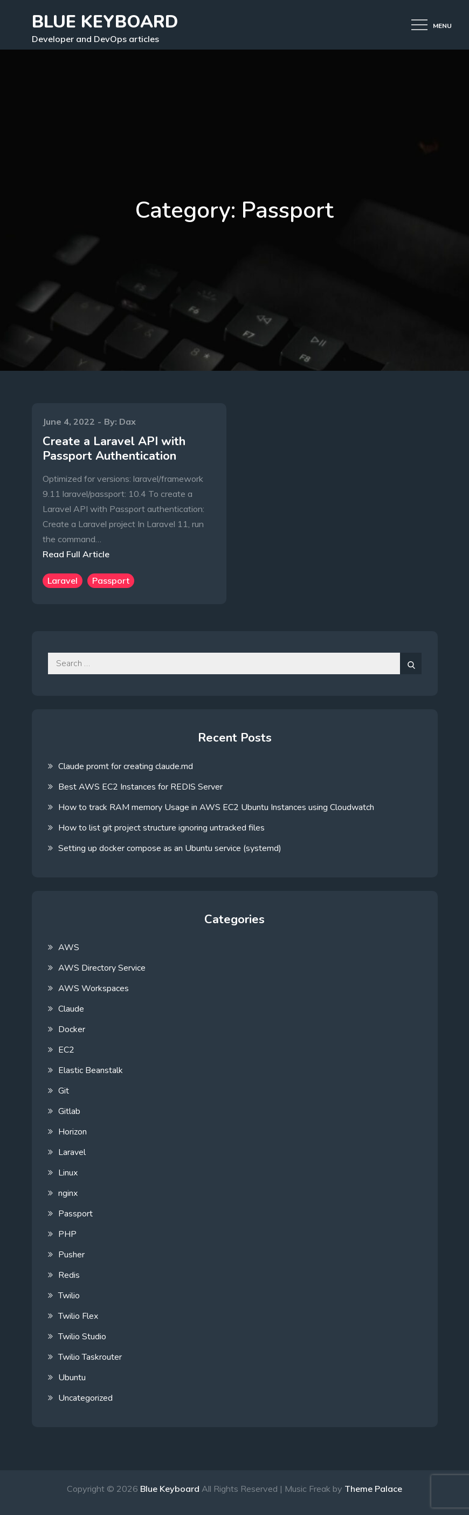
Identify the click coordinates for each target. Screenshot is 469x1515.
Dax (127, 421)
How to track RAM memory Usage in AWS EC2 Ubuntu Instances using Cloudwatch (216, 807)
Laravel (62, 580)
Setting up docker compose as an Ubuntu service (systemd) (169, 848)
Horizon (72, 1132)
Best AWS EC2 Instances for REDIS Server (140, 787)
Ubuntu (72, 1377)
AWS (68, 947)
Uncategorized (85, 1398)
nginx (68, 1193)
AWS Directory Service (102, 968)
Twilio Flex (78, 1316)
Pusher (71, 1255)
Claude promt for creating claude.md (125, 766)
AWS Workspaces (93, 988)
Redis (69, 1275)
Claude (71, 1009)
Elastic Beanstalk (90, 1070)
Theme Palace (373, 1488)
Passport (110, 580)
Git (63, 1091)
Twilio (69, 1296)
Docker (71, 1029)
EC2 (66, 1050)
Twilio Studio (82, 1337)
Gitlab (69, 1111)
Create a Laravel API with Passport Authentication (114, 448)
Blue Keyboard (105, 21)
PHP (67, 1234)
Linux (68, 1173)
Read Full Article (76, 554)
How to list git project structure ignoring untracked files (161, 828)
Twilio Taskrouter (90, 1357)
